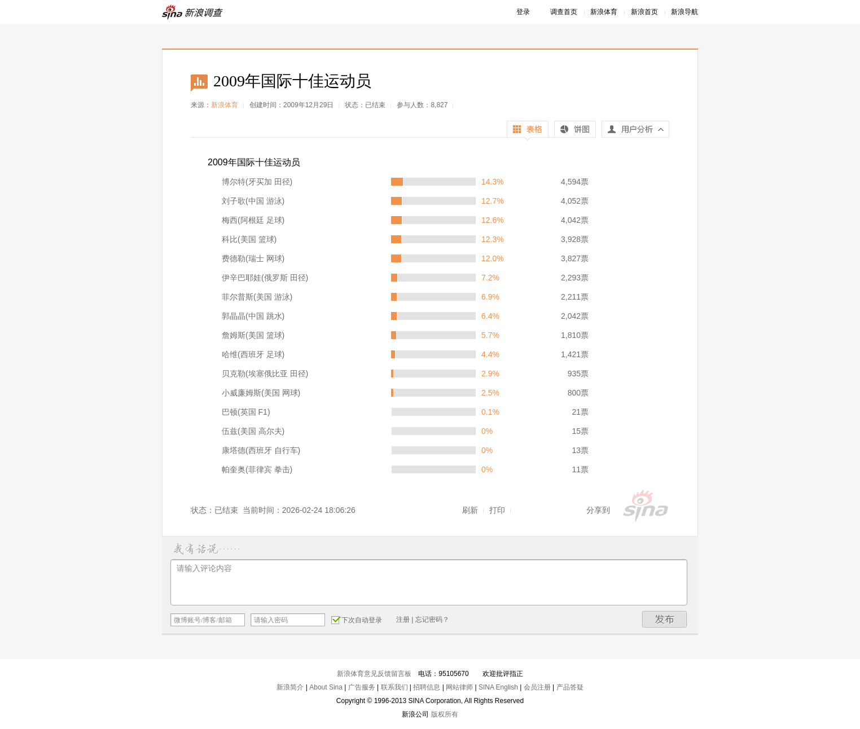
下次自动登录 (356, 619)
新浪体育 (603, 12)
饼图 (575, 130)
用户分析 (635, 132)
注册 (403, 619)
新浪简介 (290, 687)
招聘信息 (426, 687)
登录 (523, 12)
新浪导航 (684, 12)
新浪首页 (644, 12)
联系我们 (394, 687)
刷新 (470, 510)
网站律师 (459, 687)
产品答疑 (569, 687)
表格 (528, 130)
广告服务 (361, 687)
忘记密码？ (432, 619)
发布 (665, 619)
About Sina (326, 687)
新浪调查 (193, 12)
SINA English (498, 687)
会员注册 (537, 687)
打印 (497, 510)
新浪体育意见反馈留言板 (374, 674)
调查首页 (563, 12)
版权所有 (444, 714)
